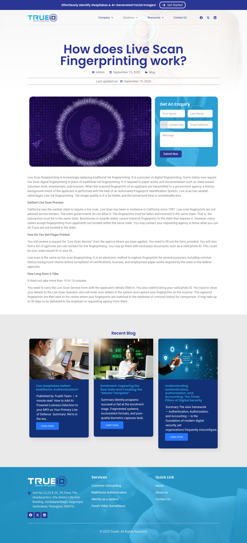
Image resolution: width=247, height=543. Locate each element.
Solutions (130, 17)
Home (159, 483)
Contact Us (180, 17)
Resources (155, 17)
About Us (161, 490)
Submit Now (170, 154)
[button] (106, 18)
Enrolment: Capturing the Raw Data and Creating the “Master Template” (121, 389)
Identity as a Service (104, 497)
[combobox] (164, 124)
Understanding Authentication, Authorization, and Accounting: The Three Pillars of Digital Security (184, 393)
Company (105, 17)
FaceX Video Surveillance (108, 504)
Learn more (47, 426)
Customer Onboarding (106, 483)
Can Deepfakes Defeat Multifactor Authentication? (57, 388)
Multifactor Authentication (109, 490)
